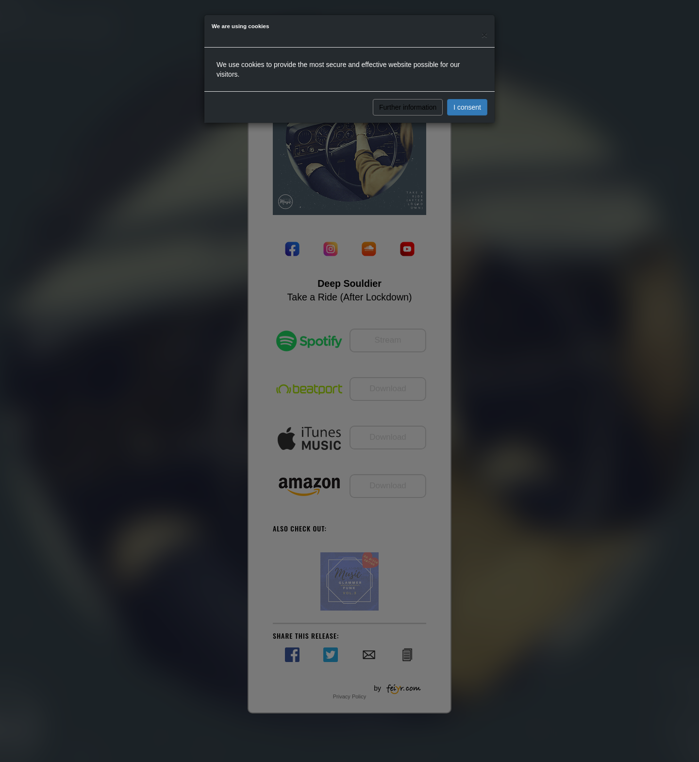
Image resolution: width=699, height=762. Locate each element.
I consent (467, 107)
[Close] (484, 35)
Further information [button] (407, 107)
